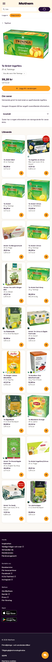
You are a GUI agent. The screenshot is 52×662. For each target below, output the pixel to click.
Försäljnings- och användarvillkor (16, 645)
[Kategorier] (4, 3)
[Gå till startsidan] (26, 3)
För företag (7, 600)
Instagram (7, 579)
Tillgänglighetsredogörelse (13, 650)
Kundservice (7, 567)
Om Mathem (7, 591)
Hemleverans (7, 553)
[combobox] (20, 9)
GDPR (4, 656)
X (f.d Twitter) (9, 576)
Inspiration (6, 543)
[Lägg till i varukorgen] (21, 173)
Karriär (6, 594)
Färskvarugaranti (9, 556)
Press (5, 597)
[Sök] (4, 9)
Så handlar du (7, 550)
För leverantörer (9, 570)
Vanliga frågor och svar (13, 547)
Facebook (7, 573)
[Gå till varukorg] (44, 9)
